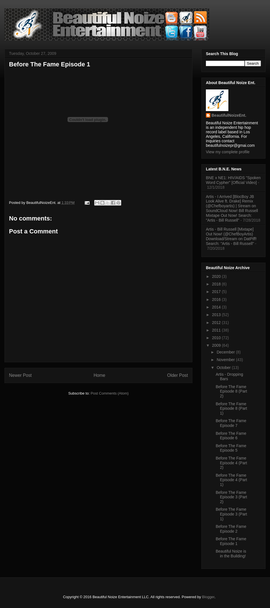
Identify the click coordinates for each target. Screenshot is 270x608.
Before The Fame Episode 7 (231, 423)
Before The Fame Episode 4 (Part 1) (231, 480)
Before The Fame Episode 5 (231, 448)
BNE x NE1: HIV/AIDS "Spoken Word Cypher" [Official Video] (233, 180)
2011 (217, 330)
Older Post (177, 375)
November (226, 359)
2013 (217, 314)
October (224, 367)
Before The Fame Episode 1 (49, 64)
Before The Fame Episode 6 (231, 435)
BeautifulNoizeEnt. (229, 115)
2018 (217, 284)
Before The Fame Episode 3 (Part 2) (231, 497)
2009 (217, 345)
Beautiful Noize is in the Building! (231, 553)
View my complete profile (227, 152)
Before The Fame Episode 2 (231, 528)
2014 (217, 307)
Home (99, 375)
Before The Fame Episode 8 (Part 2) (231, 391)
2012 (217, 322)
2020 (217, 276)
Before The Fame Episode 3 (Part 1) (231, 514)
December (226, 352)
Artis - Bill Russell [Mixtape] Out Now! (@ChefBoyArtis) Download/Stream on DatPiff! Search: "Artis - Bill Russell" (231, 236)
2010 (217, 337)
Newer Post (20, 375)
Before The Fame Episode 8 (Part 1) (231, 409)
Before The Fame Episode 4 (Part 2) (231, 463)
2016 (217, 299)
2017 (217, 291)
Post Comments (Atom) (110, 393)
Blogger (208, 597)
